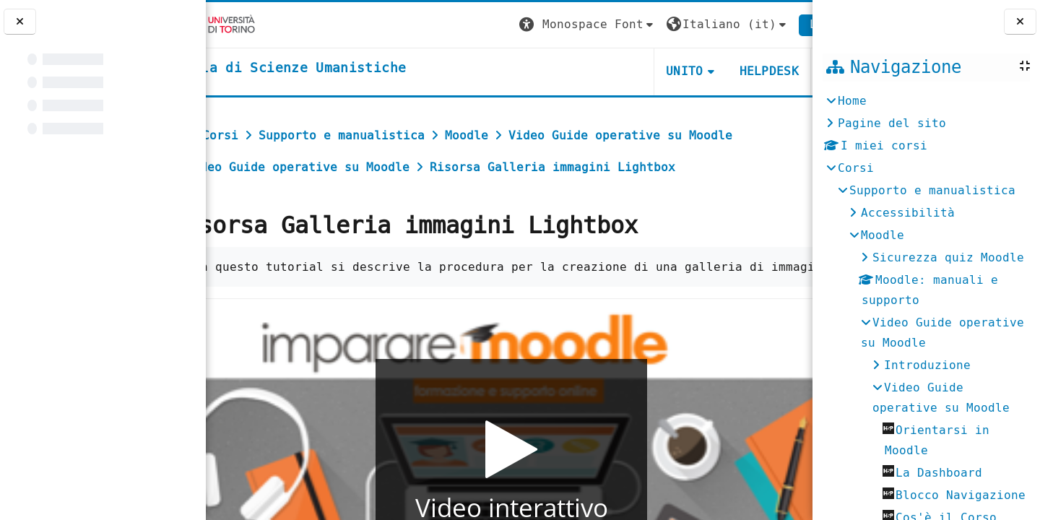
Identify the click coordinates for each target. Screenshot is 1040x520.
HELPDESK (724, 71)
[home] (327, 69)
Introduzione (927, 365)
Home (852, 100)
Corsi (856, 168)
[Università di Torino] (251, 24)
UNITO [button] (640, 71)
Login (783, 24)
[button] (542, 25)
